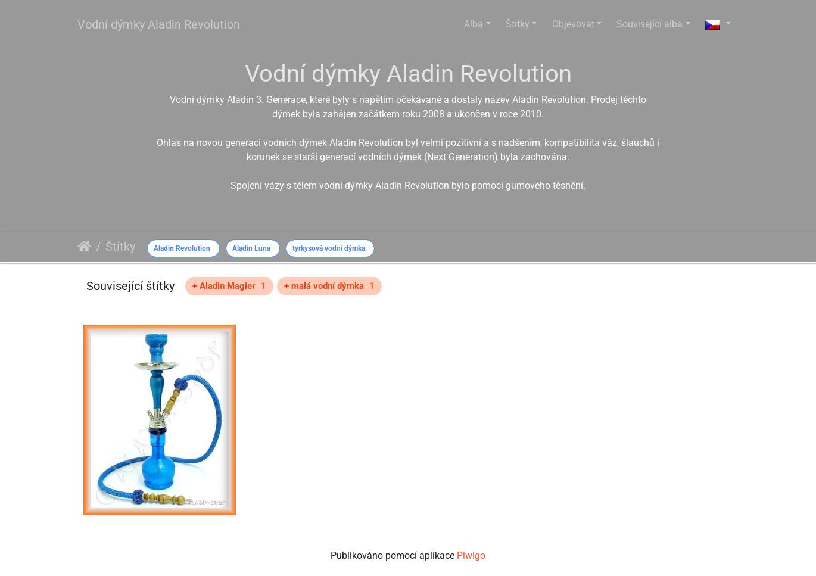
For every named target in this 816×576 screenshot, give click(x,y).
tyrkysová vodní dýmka (328, 248)
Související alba (649, 24)
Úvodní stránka (84, 247)
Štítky (518, 24)
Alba (473, 24)
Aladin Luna (251, 248)
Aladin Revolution (182, 248)
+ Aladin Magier (229, 286)
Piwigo (471, 555)
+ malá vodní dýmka (329, 286)
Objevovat (573, 24)
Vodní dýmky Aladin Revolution (158, 24)
